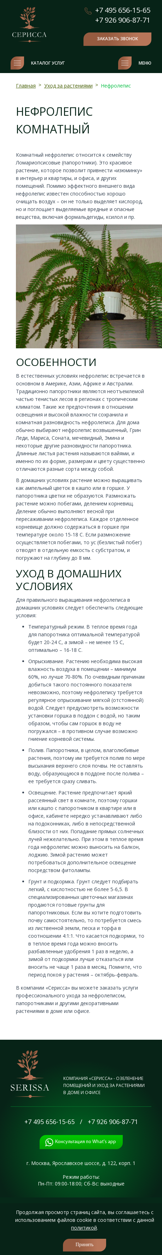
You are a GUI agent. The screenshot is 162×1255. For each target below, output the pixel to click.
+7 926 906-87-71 (122, 20)
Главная (26, 85)
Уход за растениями (68, 85)
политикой (84, 1227)
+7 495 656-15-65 (122, 10)
